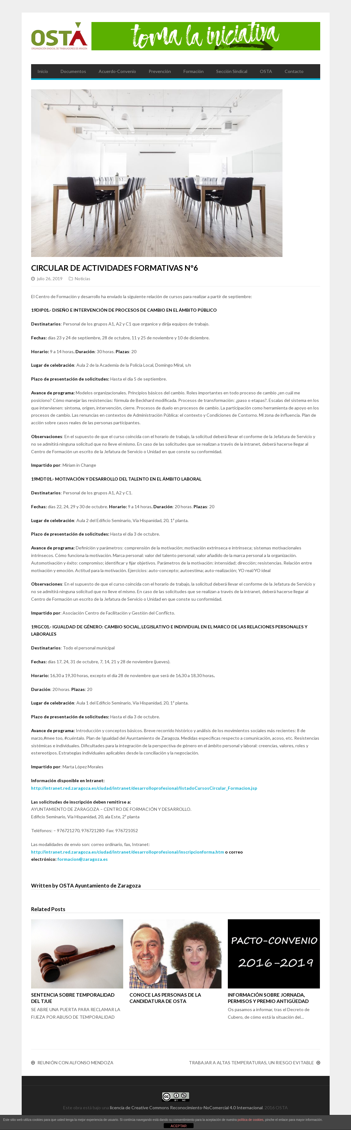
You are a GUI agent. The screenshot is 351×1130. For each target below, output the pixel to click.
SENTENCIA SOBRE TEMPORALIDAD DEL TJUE (72, 998)
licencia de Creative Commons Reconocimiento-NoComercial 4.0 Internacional (186, 1107)
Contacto (294, 71)
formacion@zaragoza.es (83, 859)
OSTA (266, 71)
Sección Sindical (231, 71)
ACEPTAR (179, 1126)
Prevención (160, 71)
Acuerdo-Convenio (117, 71)
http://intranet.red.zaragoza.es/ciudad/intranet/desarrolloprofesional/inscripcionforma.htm (127, 851)
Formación (194, 71)
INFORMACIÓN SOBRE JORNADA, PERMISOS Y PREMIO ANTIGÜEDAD (268, 998)
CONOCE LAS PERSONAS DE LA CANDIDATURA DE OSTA (165, 998)
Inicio (42, 71)
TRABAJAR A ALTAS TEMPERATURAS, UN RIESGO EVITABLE (251, 1062)
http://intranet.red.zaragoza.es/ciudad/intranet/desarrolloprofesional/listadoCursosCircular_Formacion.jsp (144, 788)
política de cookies (250, 1120)
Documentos (73, 71)
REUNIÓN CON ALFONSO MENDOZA (75, 1062)
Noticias (82, 278)
